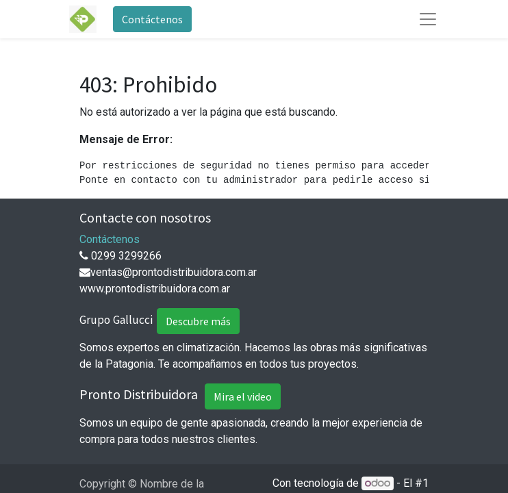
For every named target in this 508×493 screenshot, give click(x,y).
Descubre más (198, 321)
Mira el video (243, 396)
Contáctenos (152, 19)
